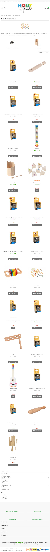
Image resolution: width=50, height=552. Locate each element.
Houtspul (5, 550)
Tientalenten (10, 550)
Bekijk (37, 190)
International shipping (9, 1)
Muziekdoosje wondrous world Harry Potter (13, 79)
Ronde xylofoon (13, 182)
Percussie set (37, 285)
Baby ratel (13, 285)
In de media (24, 1)
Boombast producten (6, 484)
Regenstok (37, 148)
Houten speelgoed (5, 471)
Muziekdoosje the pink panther (37, 354)
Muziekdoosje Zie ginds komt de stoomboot (13, 217)
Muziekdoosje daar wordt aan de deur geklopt (13, 251)
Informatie (4, 496)
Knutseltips (4, 498)
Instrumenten (37, 48)
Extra (3, 486)
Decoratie (4, 487)
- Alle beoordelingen (25, 543)
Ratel (13, 354)
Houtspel (3, 549)
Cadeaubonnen (5, 489)
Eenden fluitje (37, 422)
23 (47, 52)
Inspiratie (4, 497)
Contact (2, 1)
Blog (28, 1)
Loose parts (4, 474)
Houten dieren (5, 473)
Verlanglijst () (45, 1)
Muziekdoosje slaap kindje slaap (13, 320)
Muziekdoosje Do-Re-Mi (13, 148)
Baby (3, 482)
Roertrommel (13, 457)
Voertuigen (4, 480)
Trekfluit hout (37, 79)
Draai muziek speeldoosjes (12, 48)
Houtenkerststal (18, 550)
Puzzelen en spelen (6, 478)
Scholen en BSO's (18, 1)
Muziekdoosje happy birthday (37, 251)
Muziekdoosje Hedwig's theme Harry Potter (13, 114)
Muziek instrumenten (6, 485)
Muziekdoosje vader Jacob (37, 114)
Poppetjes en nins (6, 476)
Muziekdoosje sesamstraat (13, 422)
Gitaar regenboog (13, 388)
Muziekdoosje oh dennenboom (37, 217)
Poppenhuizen (5, 481)
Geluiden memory (37, 182)
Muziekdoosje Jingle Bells (36, 320)
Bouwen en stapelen (6, 477)
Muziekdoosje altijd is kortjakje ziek (37, 388)
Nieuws (3, 494)
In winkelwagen (13, 87)
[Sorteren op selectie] (41, 52)
